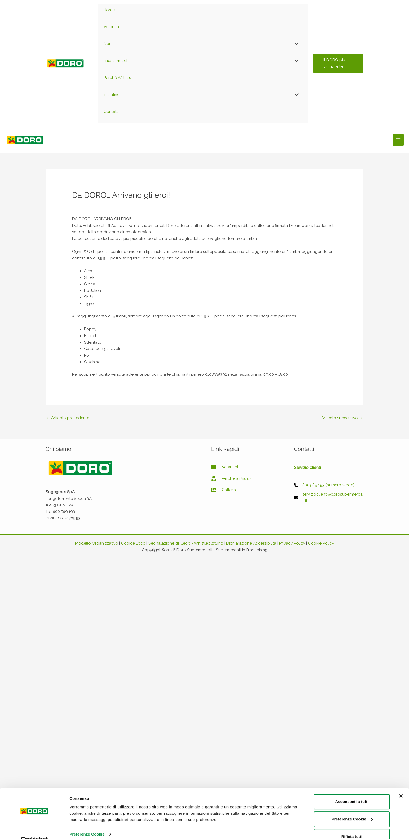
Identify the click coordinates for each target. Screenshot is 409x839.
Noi (107, 43)
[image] (223, 489)
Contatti (111, 111)
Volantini (112, 26)
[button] (338, 63)
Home (109, 9)
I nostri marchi (117, 60)
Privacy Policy (292, 543)
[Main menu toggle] (398, 140)
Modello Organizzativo (96, 543)
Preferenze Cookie (87, 757)
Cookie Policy (321, 543)
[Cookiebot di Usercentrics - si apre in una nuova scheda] (34, 764)
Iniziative (111, 94)
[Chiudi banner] (401, 719)
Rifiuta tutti (351, 760)
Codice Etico (133, 543)
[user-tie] (231, 478)
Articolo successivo (342, 417)
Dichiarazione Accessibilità (251, 543)
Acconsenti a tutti (351, 725)
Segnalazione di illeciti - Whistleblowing (185, 543)
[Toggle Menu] (296, 44)
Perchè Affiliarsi (118, 77)
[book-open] (224, 467)
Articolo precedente (67, 417)
